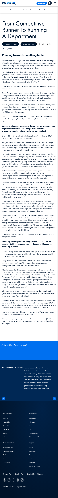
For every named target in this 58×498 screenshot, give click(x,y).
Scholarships (6, 462)
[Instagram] (13, 480)
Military (31, 447)
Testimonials (32, 462)
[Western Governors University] (9, 3)
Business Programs (8, 447)
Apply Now (41, 3)
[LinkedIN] (5, 480)
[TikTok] (22, 480)
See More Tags (45, 44)
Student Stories (10, 10)
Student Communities (34, 466)
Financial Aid (32, 455)
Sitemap (40, 474)
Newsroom (6, 429)
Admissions (32, 422)
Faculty (31, 459)
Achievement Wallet (34, 437)
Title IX (31, 429)
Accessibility (6, 422)
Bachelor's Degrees (8, 451)
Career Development (46, 10)
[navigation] (55, 3)
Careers (5, 433)
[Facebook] (9, 480)
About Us (5, 418)
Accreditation (6, 426)
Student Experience (8, 455)
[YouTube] (18, 480)
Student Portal (32, 418)
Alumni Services (33, 433)
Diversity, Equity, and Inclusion (27, 10)
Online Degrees (7, 459)
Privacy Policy (8, 474)
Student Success (11, 44)
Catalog (31, 426)
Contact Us (31, 474)
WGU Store (6, 437)
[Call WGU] (50, 3)
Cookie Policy (20, 474)
